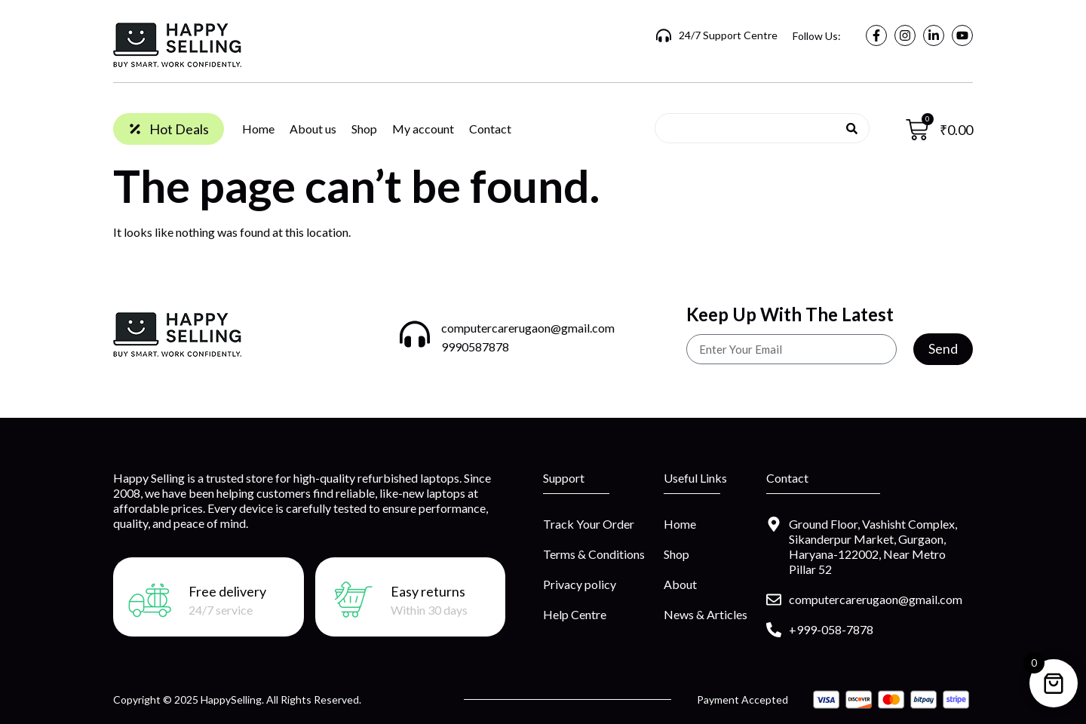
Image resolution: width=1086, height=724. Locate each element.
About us (313, 128)
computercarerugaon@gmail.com (528, 328)
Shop (364, 128)
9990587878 (475, 346)
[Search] (851, 128)
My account (423, 128)
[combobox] (756, 128)
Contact (490, 128)
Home (258, 128)
